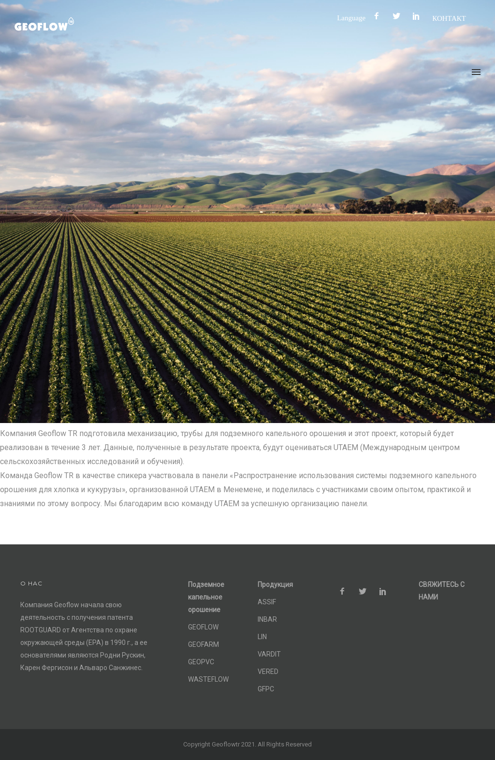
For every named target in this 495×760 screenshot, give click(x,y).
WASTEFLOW (208, 679)
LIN (262, 637)
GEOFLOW (203, 627)
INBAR (267, 619)
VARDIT (269, 654)
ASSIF (267, 602)
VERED (268, 671)
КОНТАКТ (449, 18)
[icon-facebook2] (379, 16)
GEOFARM (203, 644)
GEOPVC (201, 662)
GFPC (266, 689)
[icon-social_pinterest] (418, 16)
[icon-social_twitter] (399, 16)
